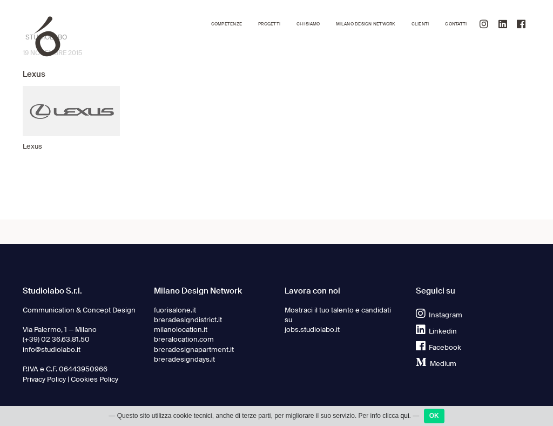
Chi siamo (308, 24)
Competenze (226, 24)
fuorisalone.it (175, 310)
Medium (436, 363)
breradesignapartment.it (194, 349)
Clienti (420, 24)
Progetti (269, 24)
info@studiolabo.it (51, 349)
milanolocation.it (180, 329)
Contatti (456, 24)
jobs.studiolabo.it (312, 329)
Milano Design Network (365, 24)
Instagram (439, 315)
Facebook (438, 347)
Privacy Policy (44, 379)
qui (405, 418)
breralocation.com (184, 339)
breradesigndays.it (184, 359)
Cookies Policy (94, 379)
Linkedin (436, 331)
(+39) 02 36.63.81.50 (56, 339)
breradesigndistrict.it (188, 319)
